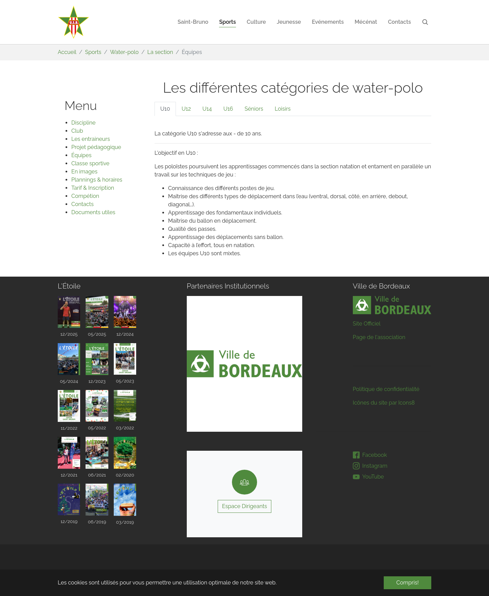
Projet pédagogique (96, 147)
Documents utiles (93, 212)
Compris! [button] (407, 582)
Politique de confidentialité (386, 389)
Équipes (81, 155)
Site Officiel (367, 323)
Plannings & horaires (96, 179)
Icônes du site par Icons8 (384, 402)
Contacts (82, 204)
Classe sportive (90, 163)
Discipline (83, 122)
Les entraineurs (90, 139)
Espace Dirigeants (244, 506)
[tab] (165, 109)
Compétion (85, 196)
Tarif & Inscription (92, 188)
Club (77, 131)
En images (84, 171)
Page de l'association (379, 337)
